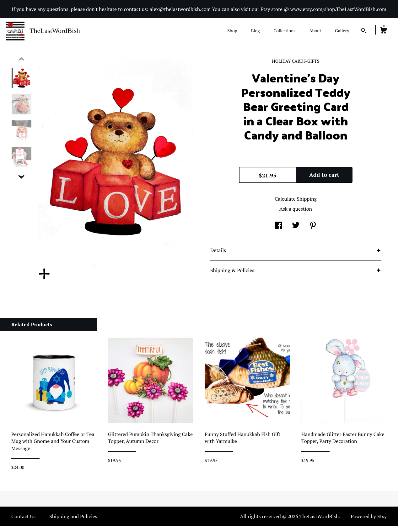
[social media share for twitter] (295, 226)
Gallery (342, 31)
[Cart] (383, 31)
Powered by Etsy (369, 516)
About (315, 31)
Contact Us (23, 516)
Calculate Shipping (296, 198)
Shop (232, 31)
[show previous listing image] (21, 59)
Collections (284, 31)
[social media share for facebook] (278, 226)
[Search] (363, 31)
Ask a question (295, 208)
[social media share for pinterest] (313, 226)
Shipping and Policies (73, 516)
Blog (255, 31)
